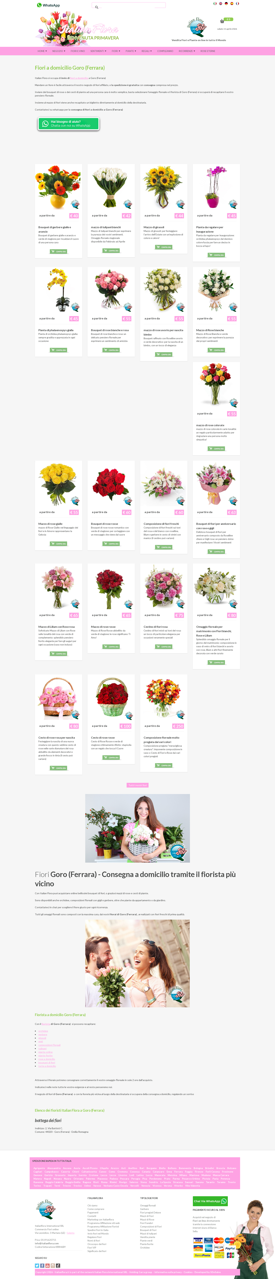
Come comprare (96, 1209)
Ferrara (178, 1171)
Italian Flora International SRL (111, 1272)
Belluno (172, 1168)
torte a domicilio (47, 1065)
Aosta (77, 1168)
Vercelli (134, 1185)
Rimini (113, 1182)
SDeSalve (215, 1272)
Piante (131, 51)
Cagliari (37, 1171)
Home (42, 51)
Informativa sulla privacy (168, 1272)
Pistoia (206, 1178)
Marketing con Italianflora (101, 1219)
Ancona (67, 1168)
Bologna (198, 1168)
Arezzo (115, 1168)
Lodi (131, 1175)
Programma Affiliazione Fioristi (103, 1226)
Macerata (160, 1175)
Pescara (124, 1178)
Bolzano (231, 1168)
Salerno (133, 1182)
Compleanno (165, 51)
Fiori (116, 51)
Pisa (144, 1178)
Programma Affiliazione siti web (104, 1223)
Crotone (93, 1175)
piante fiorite (45, 1055)
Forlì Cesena (213, 1171)
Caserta (65, 1171)
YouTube (47, 1266)
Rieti (96, 1182)
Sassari (189, 1182)
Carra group (145, 1272)
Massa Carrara (221, 1175)
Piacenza (102, 1178)
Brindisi (209, 1168)
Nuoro (67, 1178)
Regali (147, 51)
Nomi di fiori (94, 1240)
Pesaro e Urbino (191, 1178)
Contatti (92, 1216)
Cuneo (102, 1171)
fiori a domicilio (79, 77)
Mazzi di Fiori (147, 1216)
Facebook (42, 1266)
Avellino (132, 1168)
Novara (58, 1178)
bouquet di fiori (46, 1062)
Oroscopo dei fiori (97, 1244)
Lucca (149, 1175)
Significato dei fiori (97, 1251)
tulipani (42, 1048)
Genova (37, 1175)
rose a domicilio (46, 1058)
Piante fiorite (146, 1244)
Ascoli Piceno (90, 1168)
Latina (140, 1175)
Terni (57, 1185)
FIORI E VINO (78, 51)
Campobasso (52, 1171)
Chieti (75, 1171)
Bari (142, 1168)
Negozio (58, 51)
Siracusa (178, 1182)
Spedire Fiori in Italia (98, 1230)
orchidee (43, 1030)
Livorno (123, 1175)
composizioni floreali (49, 1044)
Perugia (135, 1178)
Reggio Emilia (72, 1182)
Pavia (215, 1178)
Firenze (199, 1171)
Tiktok (58, 1266)
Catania (146, 1171)
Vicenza (157, 1185)
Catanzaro (158, 1171)
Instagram (53, 1266)
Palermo (90, 1178)
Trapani (47, 1185)
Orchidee (145, 1247)
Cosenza (134, 1171)
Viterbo (178, 1185)
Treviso (77, 1185)
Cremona (123, 1171)
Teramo (221, 1182)
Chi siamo (93, 1205)
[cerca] (128, 7)
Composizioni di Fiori (151, 1226)
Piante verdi (146, 1240)
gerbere (42, 1034)
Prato (167, 1178)
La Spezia (165, 1182)
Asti (123, 1168)
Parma (176, 1178)
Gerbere (144, 1209)
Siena (143, 1182)
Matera (37, 1178)
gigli (40, 1041)
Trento (232, 1182)
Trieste (67, 1185)
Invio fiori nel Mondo (98, 1233)
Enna (169, 1171)
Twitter (37, 1266)
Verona (168, 1185)
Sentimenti (98, 51)
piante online (45, 1051)
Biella (162, 1168)
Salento (71, 1232)
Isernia (82, 1175)
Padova (114, 1178)
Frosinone (227, 1171)
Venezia (145, 1185)
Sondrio (153, 1182)
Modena (206, 1175)
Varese (97, 1185)
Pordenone (155, 1178)
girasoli (42, 1037)
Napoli (47, 1178)
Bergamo (152, 1168)
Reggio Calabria (54, 1182)
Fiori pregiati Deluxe (150, 1212)
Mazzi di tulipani (148, 1233)
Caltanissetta (89, 1171)
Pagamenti (93, 1212)
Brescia (220, 1168)
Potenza (225, 1178)
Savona (199, 1182)
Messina (172, 1175)
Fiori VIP (92, 1247)
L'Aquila (104, 1168)
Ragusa (87, 1182)
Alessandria (54, 1168)
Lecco (104, 1175)
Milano (183, 1175)
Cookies (188, 1272)
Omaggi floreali (148, 1205)
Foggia (188, 1171)
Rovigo (123, 1182)
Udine (87, 1185)
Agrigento (39, 1168)
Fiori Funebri (146, 1223)
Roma (104, 1182)
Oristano (78, 1178)
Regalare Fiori (95, 1237)
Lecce (113, 1175)
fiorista (46, 1023)
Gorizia (48, 1175)
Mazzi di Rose (147, 1219)
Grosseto (60, 1175)
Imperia (72, 1175)
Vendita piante (147, 1237)
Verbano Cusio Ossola (115, 1185)
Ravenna (38, 1182)
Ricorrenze (187, 51)
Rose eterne (208, 51)
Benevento (185, 1168)
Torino (37, 1185)
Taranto (210, 1182)
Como (112, 1171)
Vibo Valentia (192, 1185)
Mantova (194, 1175)
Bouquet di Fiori (148, 1230)
